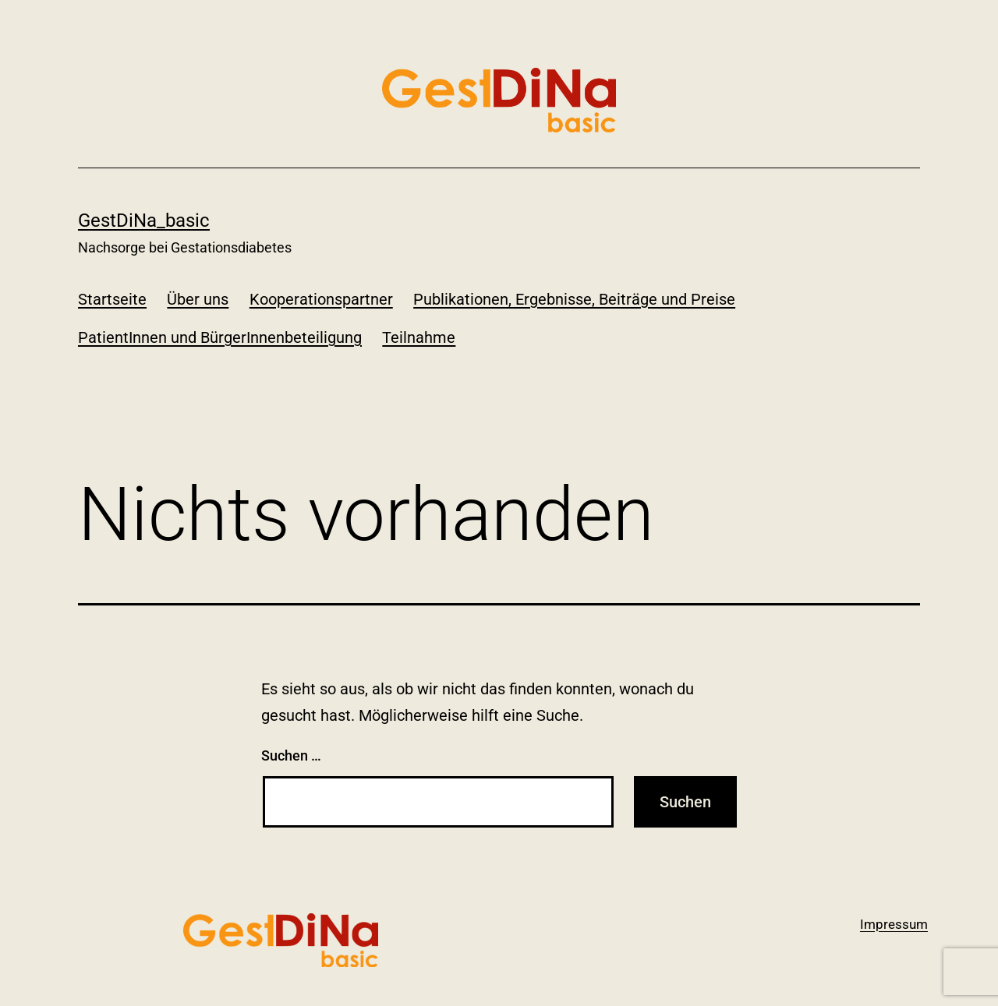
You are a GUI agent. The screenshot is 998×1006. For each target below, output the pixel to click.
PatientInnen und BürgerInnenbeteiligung (220, 337)
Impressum (894, 924)
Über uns (197, 299)
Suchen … (291, 755)
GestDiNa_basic (144, 220)
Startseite (112, 299)
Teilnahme (418, 337)
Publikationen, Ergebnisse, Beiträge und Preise (574, 299)
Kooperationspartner (321, 299)
